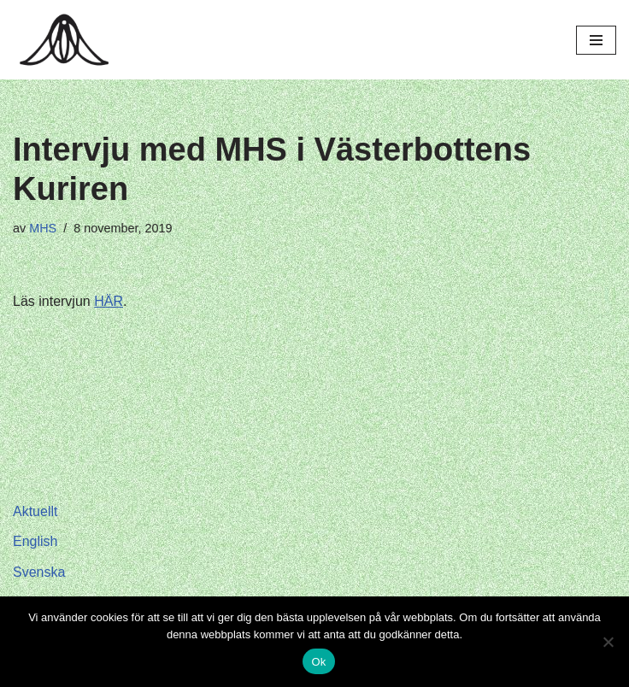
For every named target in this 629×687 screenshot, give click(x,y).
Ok (318, 661)
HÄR (108, 301)
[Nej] (607, 641)
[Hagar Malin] (68, 40)
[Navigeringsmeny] (596, 40)
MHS (42, 228)
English (35, 541)
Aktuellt (35, 511)
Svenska (39, 572)
